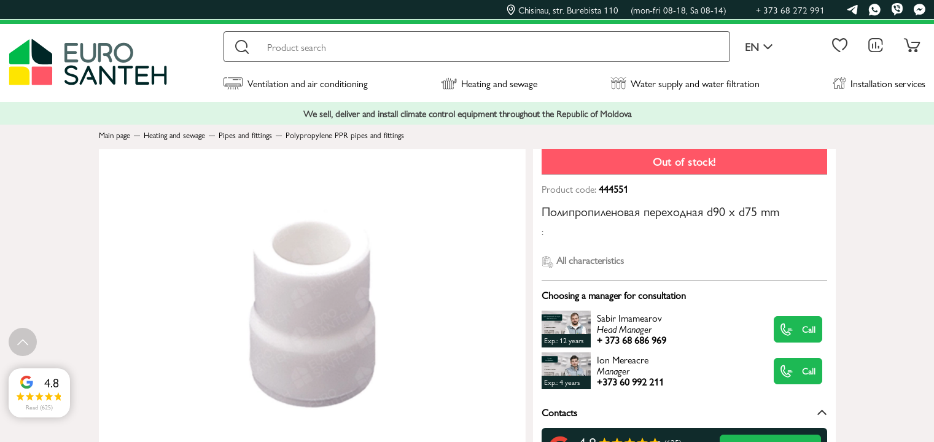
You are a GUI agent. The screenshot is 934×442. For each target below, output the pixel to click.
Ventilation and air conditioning (296, 83)
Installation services (879, 83)
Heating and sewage (489, 83)
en (759, 47)
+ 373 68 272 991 (790, 9)
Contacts (684, 412)
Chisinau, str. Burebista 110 (616, 9)
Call (797, 329)
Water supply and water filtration (685, 83)
